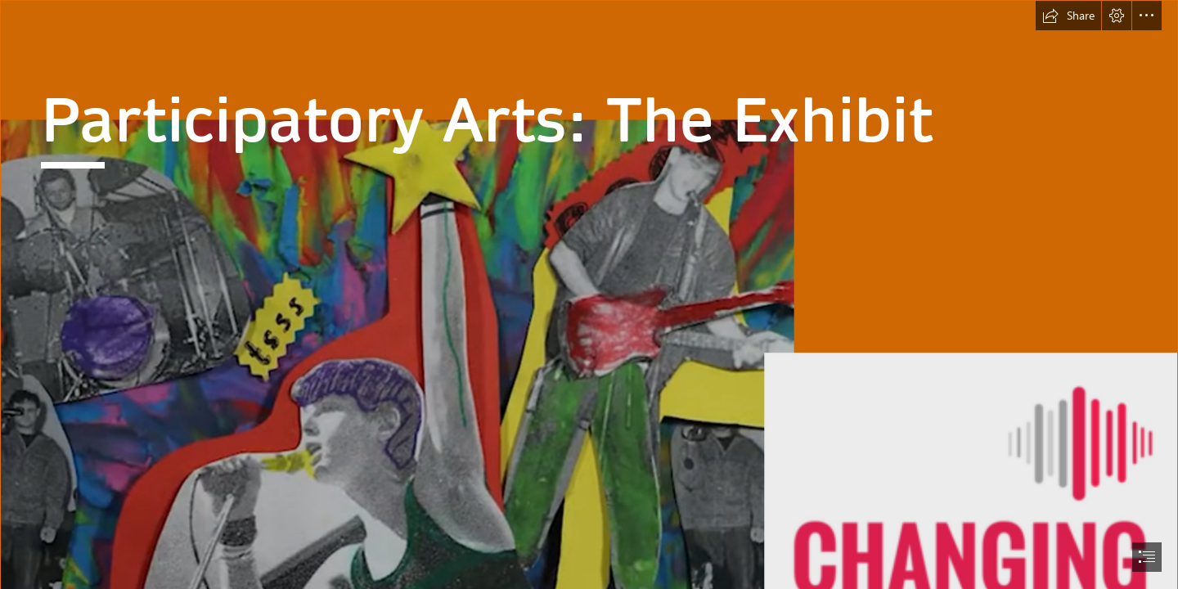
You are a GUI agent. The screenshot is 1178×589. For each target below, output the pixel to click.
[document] (589, 294)
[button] (1068, 15)
